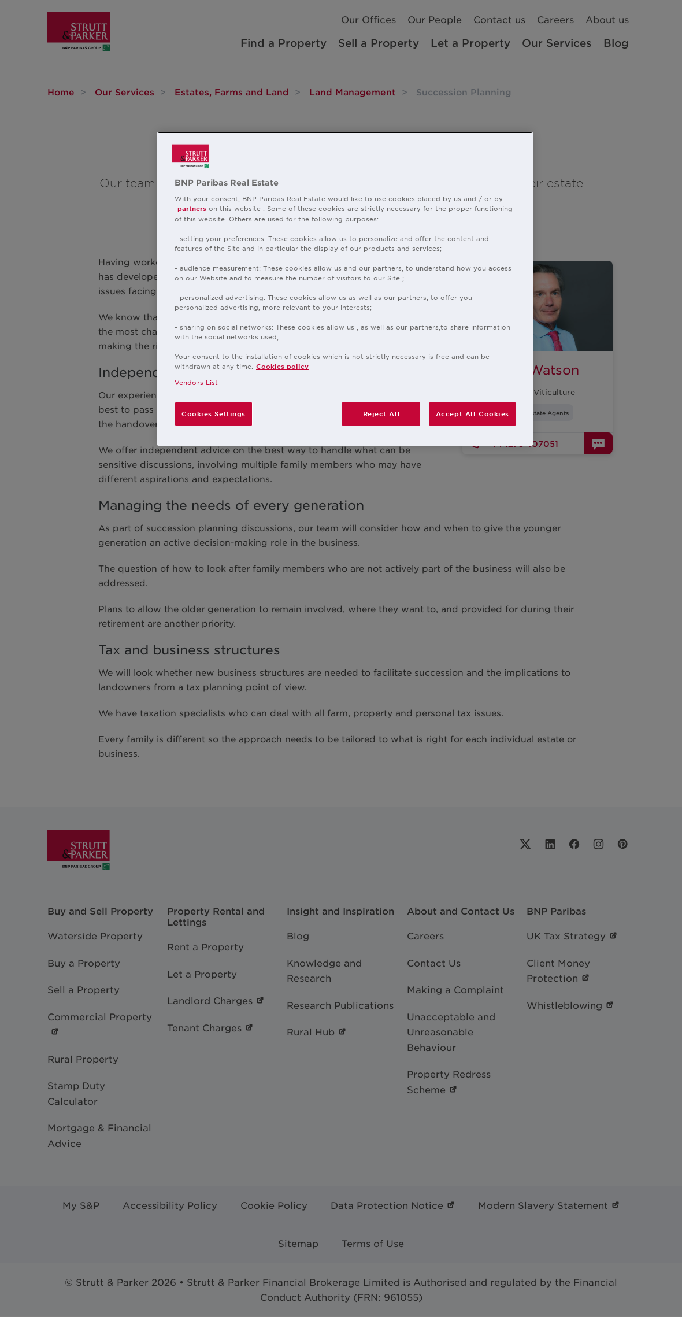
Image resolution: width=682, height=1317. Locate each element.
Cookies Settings (213, 413)
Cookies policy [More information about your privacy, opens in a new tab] (282, 366)
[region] (345, 289)
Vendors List (196, 382)
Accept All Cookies (472, 413)
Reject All (382, 413)
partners (191, 208)
